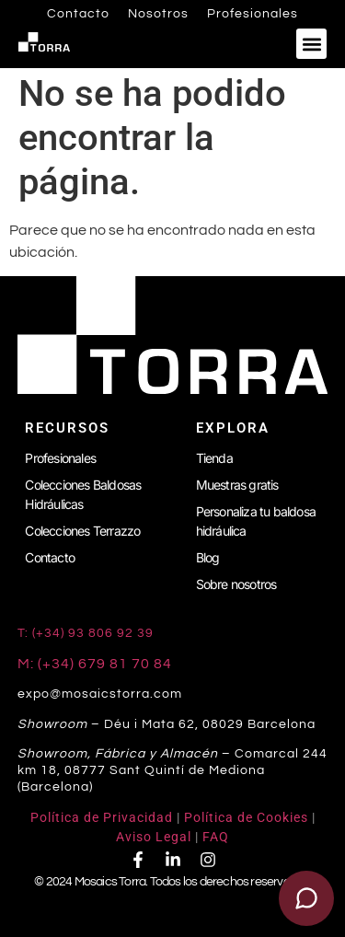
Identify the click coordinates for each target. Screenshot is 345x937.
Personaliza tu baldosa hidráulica (256, 520)
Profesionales (252, 13)
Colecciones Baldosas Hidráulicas (83, 494)
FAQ (215, 836)
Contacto (78, 13)
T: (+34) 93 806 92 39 (87, 633)
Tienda (214, 458)
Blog (208, 557)
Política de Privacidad (101, 817)
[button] (311, 44)
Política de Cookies (246, 817)
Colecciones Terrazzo (82, 530)
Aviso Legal (153, 836)
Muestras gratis (237, 484)
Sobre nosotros (236, 584)
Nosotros (158, 13)
